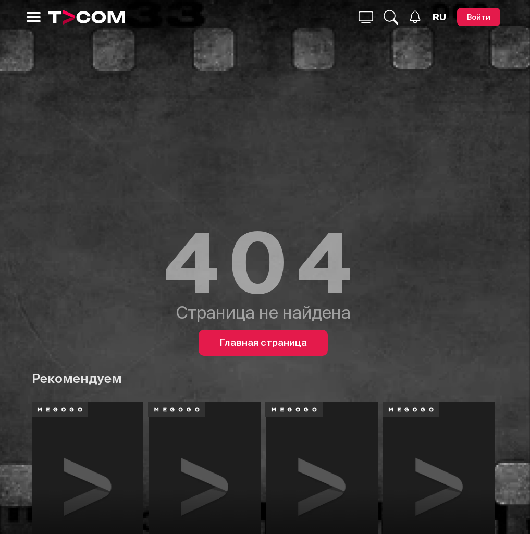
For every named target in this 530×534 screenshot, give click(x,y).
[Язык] (439, 17)
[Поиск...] (366, 17)
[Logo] (87, 17)
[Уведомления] (415, 16)
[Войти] (478, 17)
